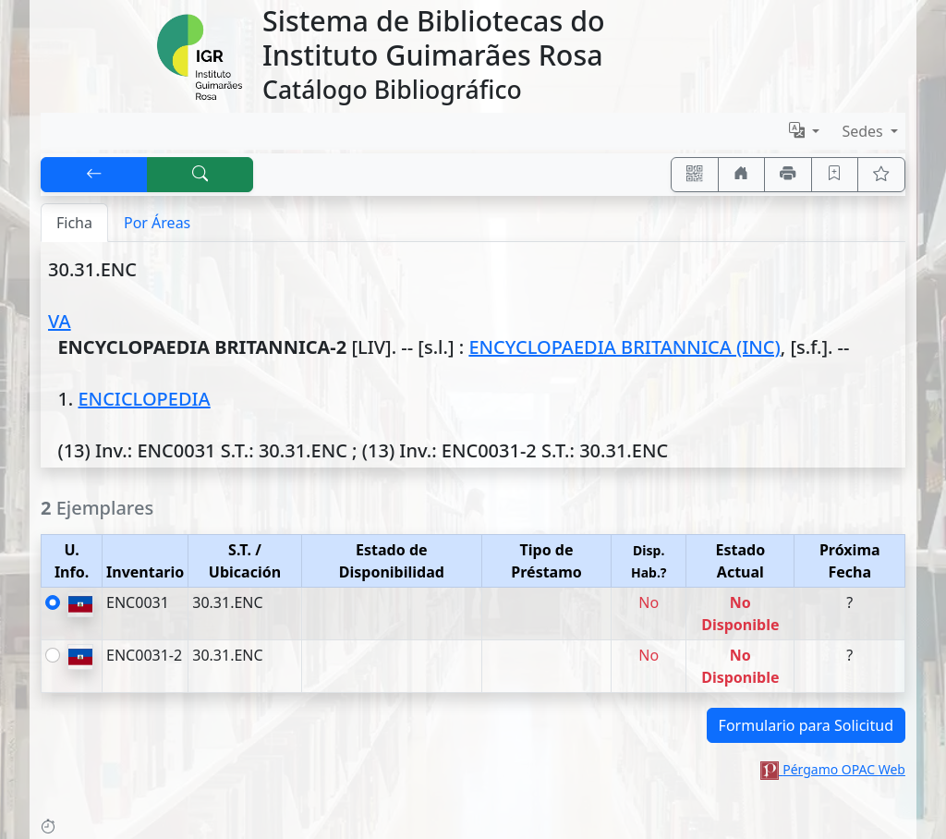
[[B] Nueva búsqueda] (200, 174)
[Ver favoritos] (881, 174)
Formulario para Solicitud (806, 725)
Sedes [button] (864, 131)
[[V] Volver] (94, 174)
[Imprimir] (788, 174)
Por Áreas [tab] (157, 223)
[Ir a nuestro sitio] (742, 174)
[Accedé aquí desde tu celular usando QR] (695, 174)
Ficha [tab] (74, 223)
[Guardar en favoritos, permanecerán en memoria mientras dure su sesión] (835, 174)
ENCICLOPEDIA (144, 398)
